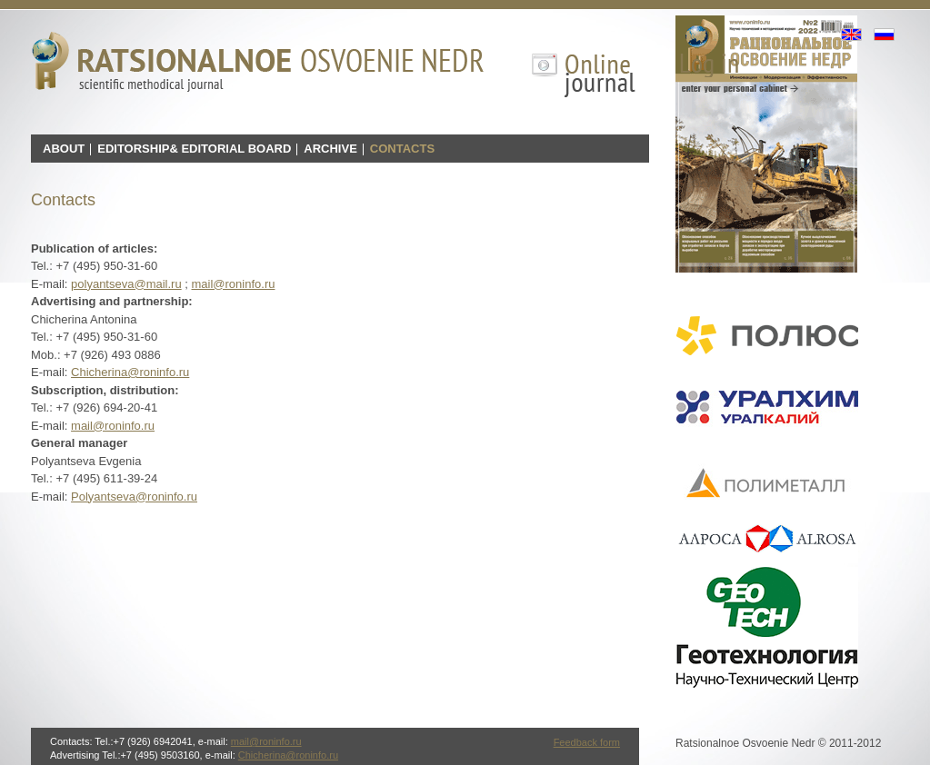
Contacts (402, 148)
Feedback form (587, 742)
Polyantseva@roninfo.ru (134, 496)
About (64, 148)
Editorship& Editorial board (194, 148)
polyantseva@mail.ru (126, 284)
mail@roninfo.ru (233, 284)
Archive (330, 148)
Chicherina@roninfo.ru (130, 372)
